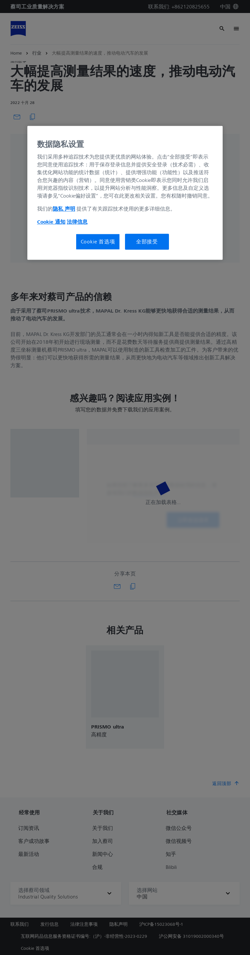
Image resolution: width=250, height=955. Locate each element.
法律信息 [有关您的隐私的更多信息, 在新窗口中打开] (77, 222)
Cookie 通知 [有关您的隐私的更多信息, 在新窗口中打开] (51, 222)
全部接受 (147, 241)
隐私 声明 (64, 209)
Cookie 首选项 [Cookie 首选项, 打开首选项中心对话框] (98, 241)
